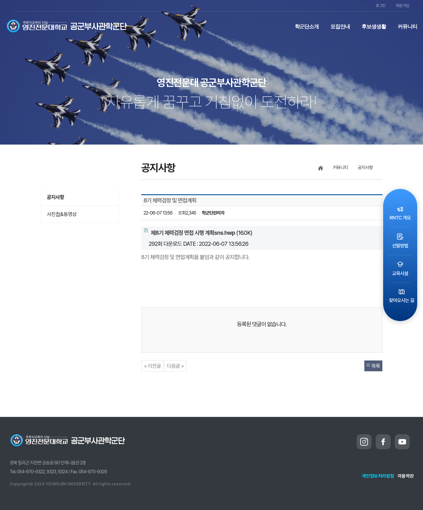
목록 (375, 366)
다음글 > (175, 366)
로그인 (381, 5)
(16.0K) (198, 232)
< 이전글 (152, 366)
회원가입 (402, 5)
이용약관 (406, 476)
